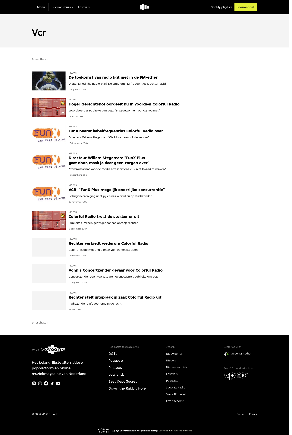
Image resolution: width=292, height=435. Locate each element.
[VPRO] (236, 376)
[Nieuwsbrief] (245, 7)
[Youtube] (58, 383)
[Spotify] (34, 383)
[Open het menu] (38, 7)
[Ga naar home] (144, 7)
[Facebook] (46, 383)
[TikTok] (52, 383)
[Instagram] (40, 383)
